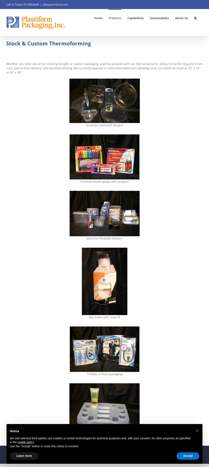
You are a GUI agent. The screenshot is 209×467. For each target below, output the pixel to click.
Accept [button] (188, 455)
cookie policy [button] (26, 442)
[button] (195, 17)
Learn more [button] (24, 455)
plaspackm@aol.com (55, 4)
